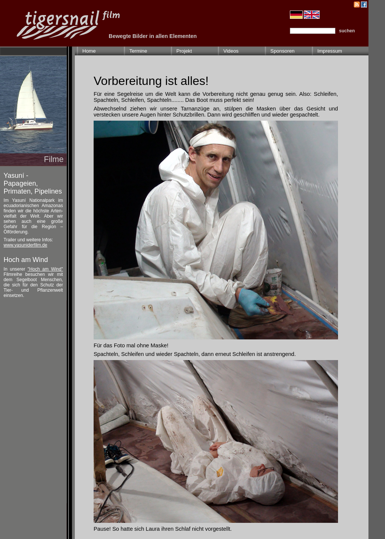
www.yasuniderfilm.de (25, 245)
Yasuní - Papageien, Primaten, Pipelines (33, 183)
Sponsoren (282, 51)
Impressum (329, 51)
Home (89, 51)
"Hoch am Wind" (45, 269)
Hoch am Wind (26, 259)
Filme (54, 159)
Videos (231, 51)
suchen (347, 30)
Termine (138, 51)
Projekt (184, 51)
